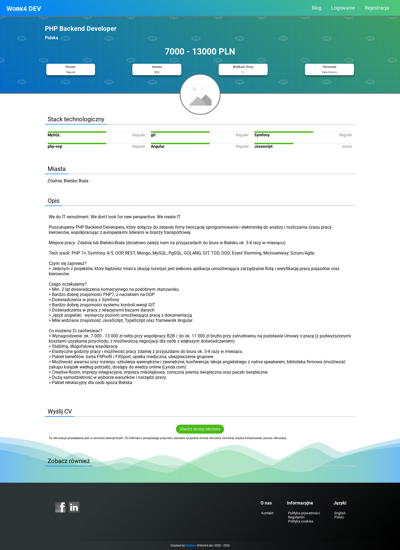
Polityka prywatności (304, 513)
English (340, 513)
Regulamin (296, 517)
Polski (339, 517)
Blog (316, 8)
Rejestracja (377, 8)
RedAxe (191, 545)
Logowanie (343, 8)
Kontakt (267, 513)
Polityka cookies (300, 521)
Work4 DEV (24, 9)
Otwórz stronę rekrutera (200, 429)
